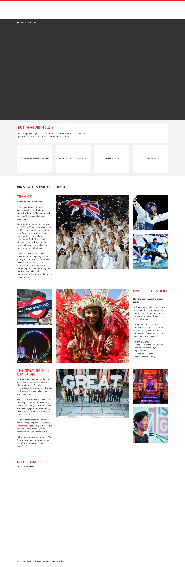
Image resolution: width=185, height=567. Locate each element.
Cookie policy (37, 561)
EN (29, 22)
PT (35, 22)
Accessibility (47, 561)
